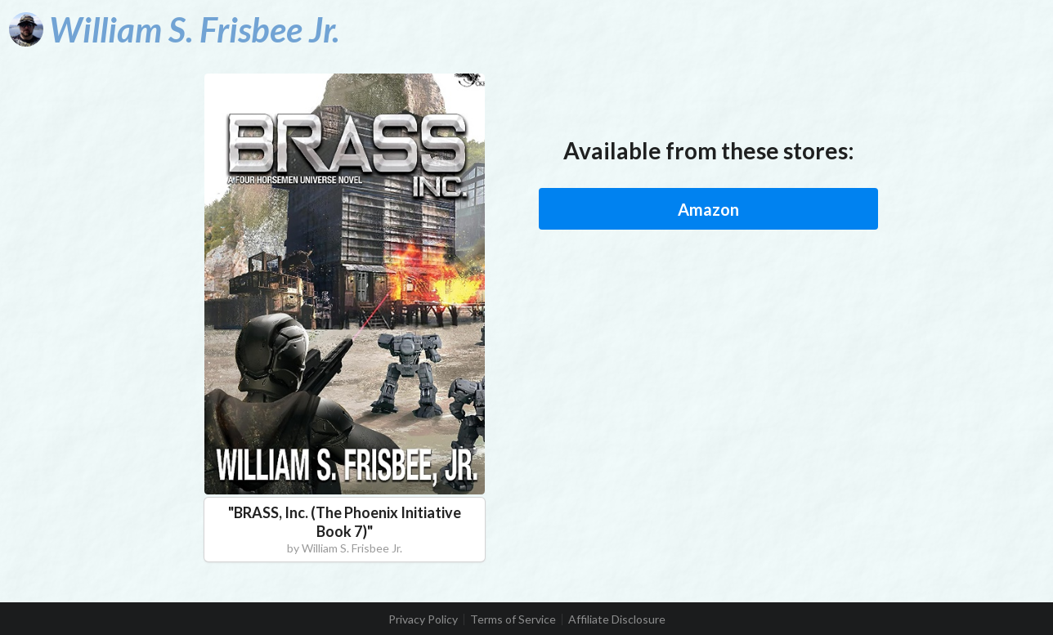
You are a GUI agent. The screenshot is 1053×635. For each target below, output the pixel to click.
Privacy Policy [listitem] (423, 619)
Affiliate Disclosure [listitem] (616, 619)
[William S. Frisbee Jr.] (174, 29)
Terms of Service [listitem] (513, 619)
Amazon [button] (708, 209)
